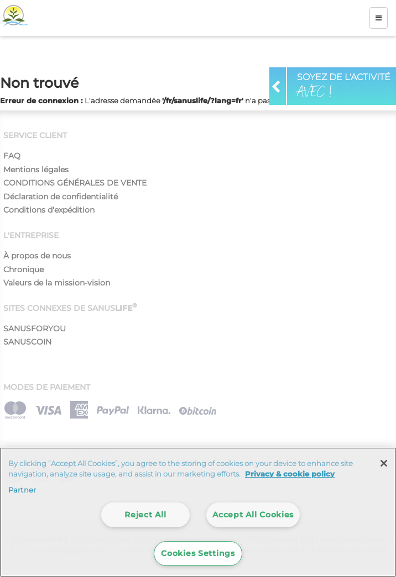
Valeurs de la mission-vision (56, 283)
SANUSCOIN (27, 342)
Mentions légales (36, 169)
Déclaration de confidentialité (60, 197)
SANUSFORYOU (34, 329)
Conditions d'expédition (49, 210)
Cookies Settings (198, 553)
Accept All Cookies (253, 515)
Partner (22, 489)
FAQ (11, 156)
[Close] (384, 463)
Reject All (145, 515)
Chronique (23, 269)
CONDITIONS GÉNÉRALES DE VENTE (75, 183)
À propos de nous (37, 256)
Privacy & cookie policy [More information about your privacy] (290, 473)
